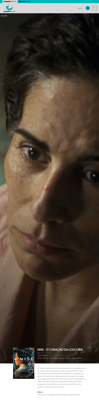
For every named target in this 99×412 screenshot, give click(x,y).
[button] (94, 8)
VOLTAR (4, 16)
